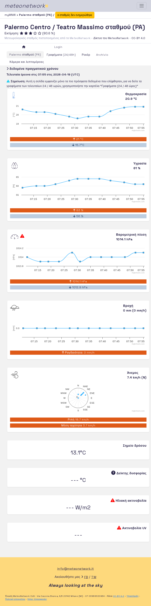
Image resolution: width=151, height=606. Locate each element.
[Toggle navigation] (141, 5)
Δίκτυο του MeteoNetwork (111, 38)
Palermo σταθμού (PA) (25, 54)
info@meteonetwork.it (75, 569)
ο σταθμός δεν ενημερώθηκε (74, 15)
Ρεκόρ (86, 55)
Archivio (102, 55)
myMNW (11, 15)
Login (58, 47)
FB (86, 577)
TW (93, 577)
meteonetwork (26, 5)
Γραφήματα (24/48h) (61, 55)
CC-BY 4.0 (138, 38)
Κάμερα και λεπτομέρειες (27, 62)
